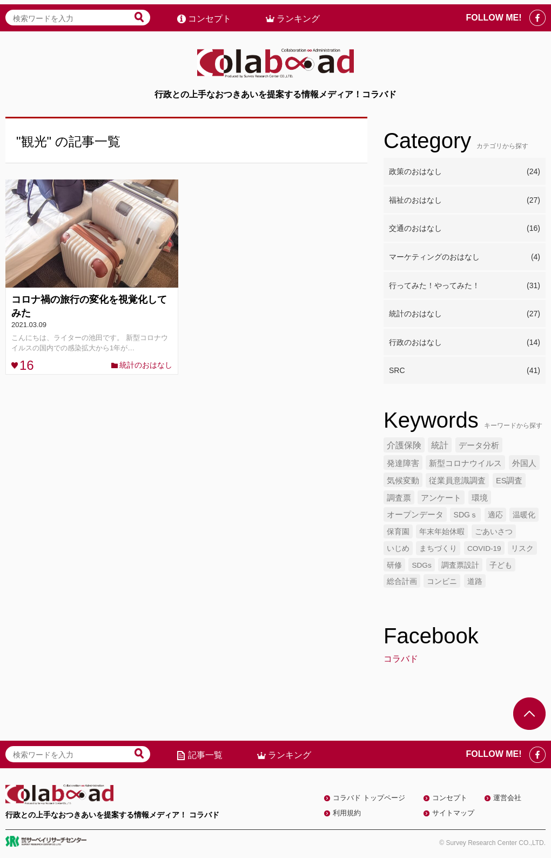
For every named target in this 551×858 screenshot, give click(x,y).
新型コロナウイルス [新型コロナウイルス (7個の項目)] (465, 463)
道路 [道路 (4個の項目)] (474, 581)
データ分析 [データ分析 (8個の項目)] (479, 445)
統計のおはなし (145, 365)
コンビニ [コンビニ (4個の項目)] (442, 581)
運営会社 (507, 798)
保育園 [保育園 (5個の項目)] (398, 531)
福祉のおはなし (464, 200)
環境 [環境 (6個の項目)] (480, 498)
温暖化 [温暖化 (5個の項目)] (524, 514)
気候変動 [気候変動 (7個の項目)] (403, 480)
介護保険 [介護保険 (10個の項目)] (404, 445)
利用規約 (347, 813)
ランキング (298, 14)
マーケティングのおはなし (464, 257)
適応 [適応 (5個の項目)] (495, 514)
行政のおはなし (464, 342)
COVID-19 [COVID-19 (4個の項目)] (484, 548)
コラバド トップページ (369, 798)
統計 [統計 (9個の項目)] (439, 445)
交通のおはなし (464, 228)
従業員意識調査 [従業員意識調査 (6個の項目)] (457, 480)
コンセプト (209, 14)
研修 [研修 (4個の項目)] (394, 565)
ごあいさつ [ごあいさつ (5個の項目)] (494, 531)
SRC (464, 370)
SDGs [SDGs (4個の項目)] (421, 565)
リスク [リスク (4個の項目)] (522, 548)
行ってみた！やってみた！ (464, 286)
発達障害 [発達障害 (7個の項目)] (403, 463)
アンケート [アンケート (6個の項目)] (441, 498)
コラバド (401, 658)
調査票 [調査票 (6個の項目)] (399, 498)
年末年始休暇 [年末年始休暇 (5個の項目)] (442, 531)
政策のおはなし (464, 172)
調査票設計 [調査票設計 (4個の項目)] (460, 565)
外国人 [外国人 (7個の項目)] (524, 463)
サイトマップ (453, 813)
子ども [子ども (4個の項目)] (500, 565)
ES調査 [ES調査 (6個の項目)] (509, 480)
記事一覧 (205, 755)
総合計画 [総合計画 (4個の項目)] (402, 581)
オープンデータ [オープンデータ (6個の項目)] (415, 514)
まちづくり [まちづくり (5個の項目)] (438, 548)
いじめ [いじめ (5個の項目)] (398, 548)
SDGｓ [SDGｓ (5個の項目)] (465, 514)
